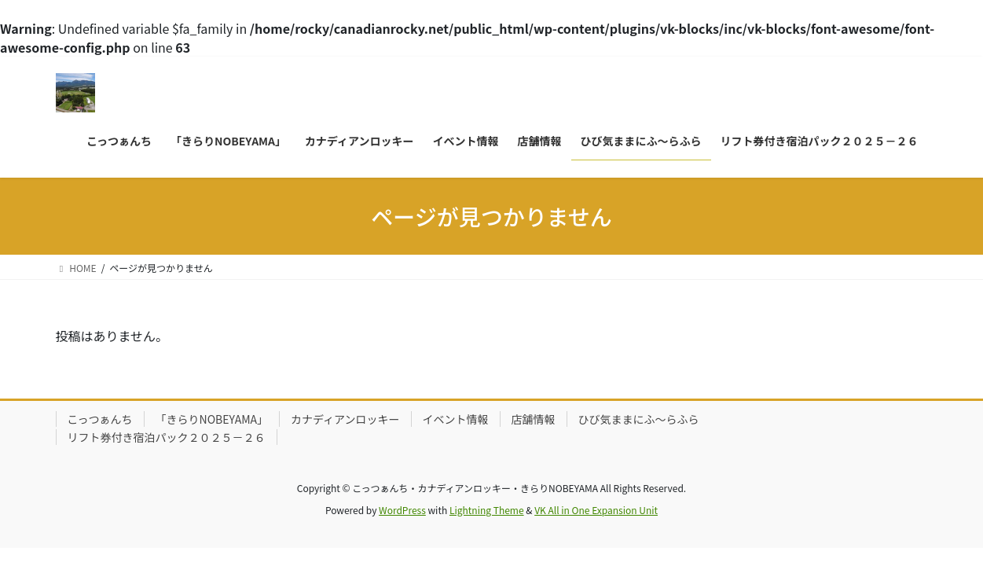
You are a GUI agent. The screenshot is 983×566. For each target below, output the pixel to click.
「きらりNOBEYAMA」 (212, 419)
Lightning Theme (486, 509)
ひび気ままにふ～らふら (638, 419)
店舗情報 (534, 419)
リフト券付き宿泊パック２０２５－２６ (167, 437)
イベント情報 (456, 419)
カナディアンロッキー (345, 419)
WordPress (402, 509)
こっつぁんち (100, 419)
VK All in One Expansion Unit (596, 509)
